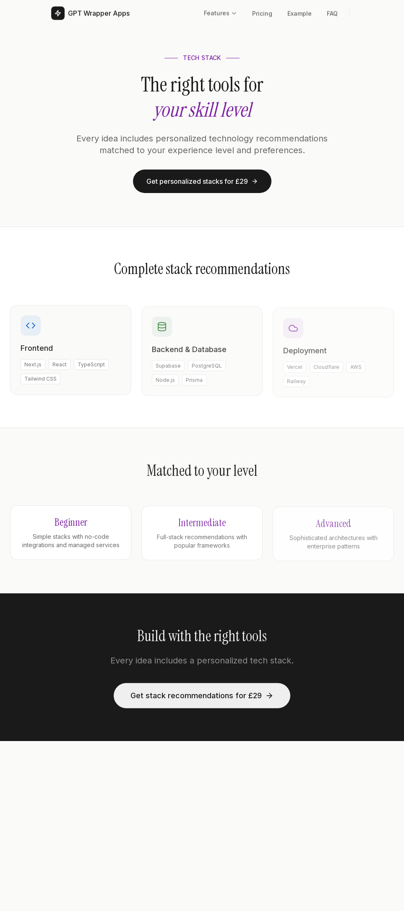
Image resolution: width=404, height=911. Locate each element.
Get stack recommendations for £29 (202, 696)
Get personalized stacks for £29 (202, 181)
